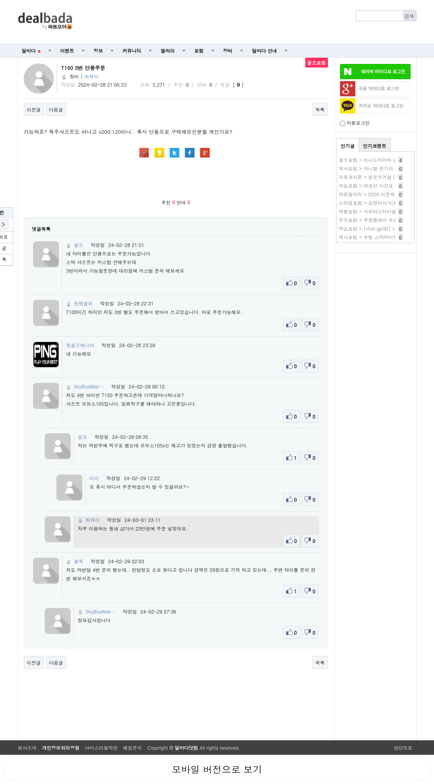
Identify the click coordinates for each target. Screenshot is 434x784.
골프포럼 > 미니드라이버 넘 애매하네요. (382, 159)
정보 (98, 50)
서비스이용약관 (101, 747)
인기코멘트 (374, 145)
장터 (227, 50)
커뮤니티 (131, 50)
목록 (320, 109)
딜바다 (31, 50)
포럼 (199, 50)
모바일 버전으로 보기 (217, 769)
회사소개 (27, 747)
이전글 (34, 109)
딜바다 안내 (264, 50)
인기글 (348, 145)
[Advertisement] (248, 22)
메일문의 (132, 747)
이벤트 (67, 50)
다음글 (56, 109)
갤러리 (168, 50)
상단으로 (403, 747)
